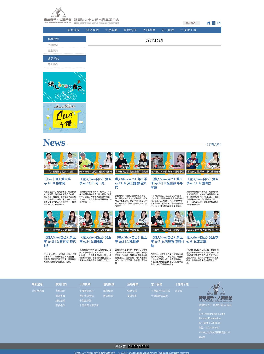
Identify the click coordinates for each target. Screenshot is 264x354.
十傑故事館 (85, 297)
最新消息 (73, 26)
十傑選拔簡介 (86, 288)
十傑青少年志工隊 (160, 288)
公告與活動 (38, 288)
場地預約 (53, 35)
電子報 (178, 288)
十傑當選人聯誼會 (89, 302)
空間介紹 (53, 42)
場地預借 (130, 26)
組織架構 (60, 297)
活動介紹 (132, 288)
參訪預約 (53, 55)
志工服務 (168, 26)
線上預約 (53, 47)
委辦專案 (132, 292)
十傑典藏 (111, 26)
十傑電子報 (188, 26)
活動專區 (149, 26)
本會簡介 (60, 288)
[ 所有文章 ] (214, 141)
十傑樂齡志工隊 (159, 292)
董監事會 (60, 292)
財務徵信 (60, 302)
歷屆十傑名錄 (86, 292)
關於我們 (92, 26)
